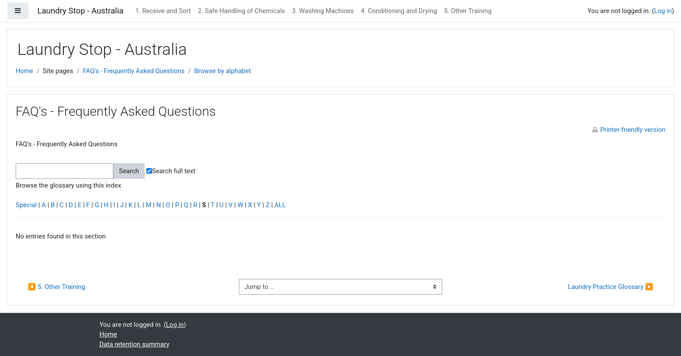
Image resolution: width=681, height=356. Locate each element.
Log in (663, 11)
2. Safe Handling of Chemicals (241, 11)
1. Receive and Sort (163, 11)
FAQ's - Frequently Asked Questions (134, 71)
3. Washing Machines (323, 11)
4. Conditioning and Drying (399, 11)
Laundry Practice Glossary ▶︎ (610, 287)
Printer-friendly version (632, 130)
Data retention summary (134, 344)
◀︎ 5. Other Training (56, 287)
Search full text (170, 171)
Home (24, 71)
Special (26, 205)
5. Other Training (468, 11)
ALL (280, 205)
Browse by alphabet (222, 71)
